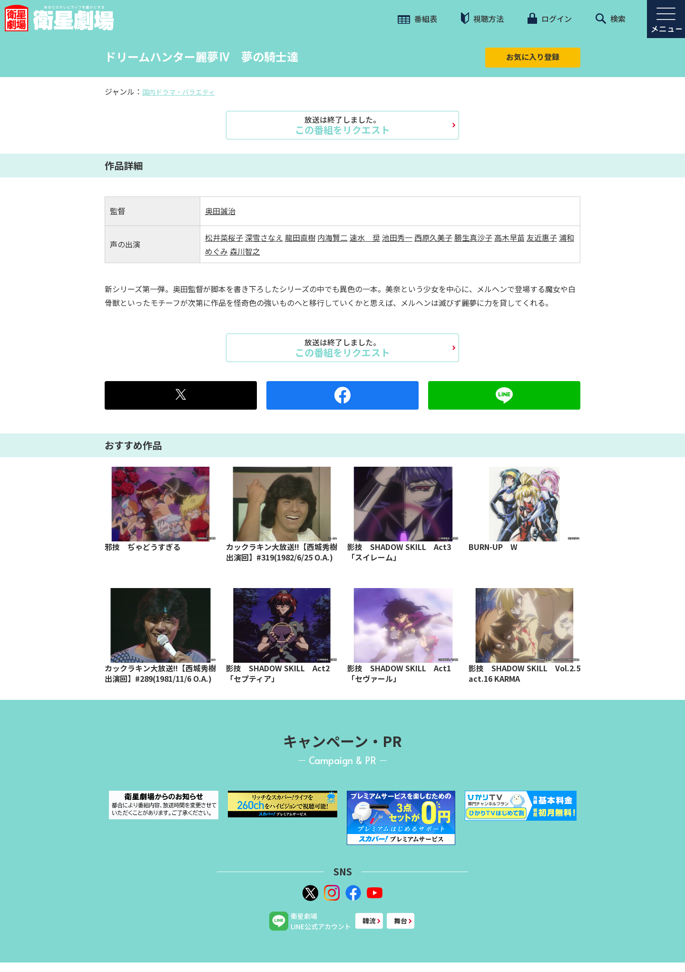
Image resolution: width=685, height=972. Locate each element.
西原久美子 (433, 237)
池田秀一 (397, 237)
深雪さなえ (264, 237)
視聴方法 (482, 18)
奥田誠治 (220, 210)
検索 (611, 18)
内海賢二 (332, 237)
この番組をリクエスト (342, 125)
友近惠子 (542, 237)
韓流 (369, 920)
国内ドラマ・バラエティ (178, 92)
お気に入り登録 (532, 56)
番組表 (417, 18)
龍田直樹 (300, 237)
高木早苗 (509, 237)
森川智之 (245, 251)
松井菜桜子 (224, 237)
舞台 (400, 920)
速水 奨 (365, 237)
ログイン (549, 18)
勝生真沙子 (473, 237)
